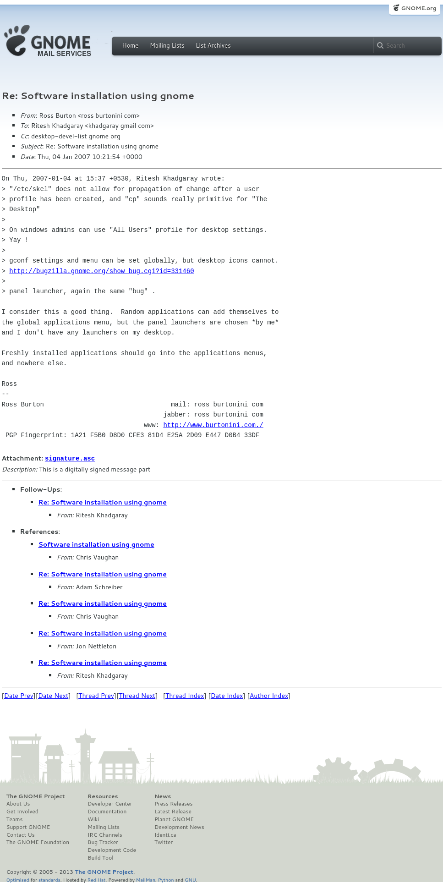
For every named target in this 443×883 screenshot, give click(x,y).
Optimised (17, 879)
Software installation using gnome (96, 543)
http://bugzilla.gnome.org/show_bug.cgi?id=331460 (101, 271)
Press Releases (173, 803)
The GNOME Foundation (38, 841)
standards (49, 879)
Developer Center (110, 803)
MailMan (145, 879)
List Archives (213, 45)
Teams (14, 819)
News (162, 796)
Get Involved (22, 811)
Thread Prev (96, 695)
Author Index (269, 695)
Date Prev (18, 695)
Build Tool (100, 857)
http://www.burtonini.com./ (213, 425)
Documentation (107, 811)
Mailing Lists (167, 45)
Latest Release (172, 811)
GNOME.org (418, 8)
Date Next (53, 695)
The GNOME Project (35, 796)
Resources (103, 796)
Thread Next (137, 695)
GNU (190, 879)
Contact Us (20, 834)
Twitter (163, 841)
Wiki (93, 819)
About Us (18, 803)
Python (166, 879)
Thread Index (184, 695)
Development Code (112, 849)
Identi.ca (165, 834)
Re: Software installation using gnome (102, 501)
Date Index (227, 695)
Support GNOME (28, 826)
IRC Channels (105, 834)
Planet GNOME (174, 819)
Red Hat (96, 879)
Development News (179, 826)
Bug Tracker (103, 841)
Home (130, 45)
